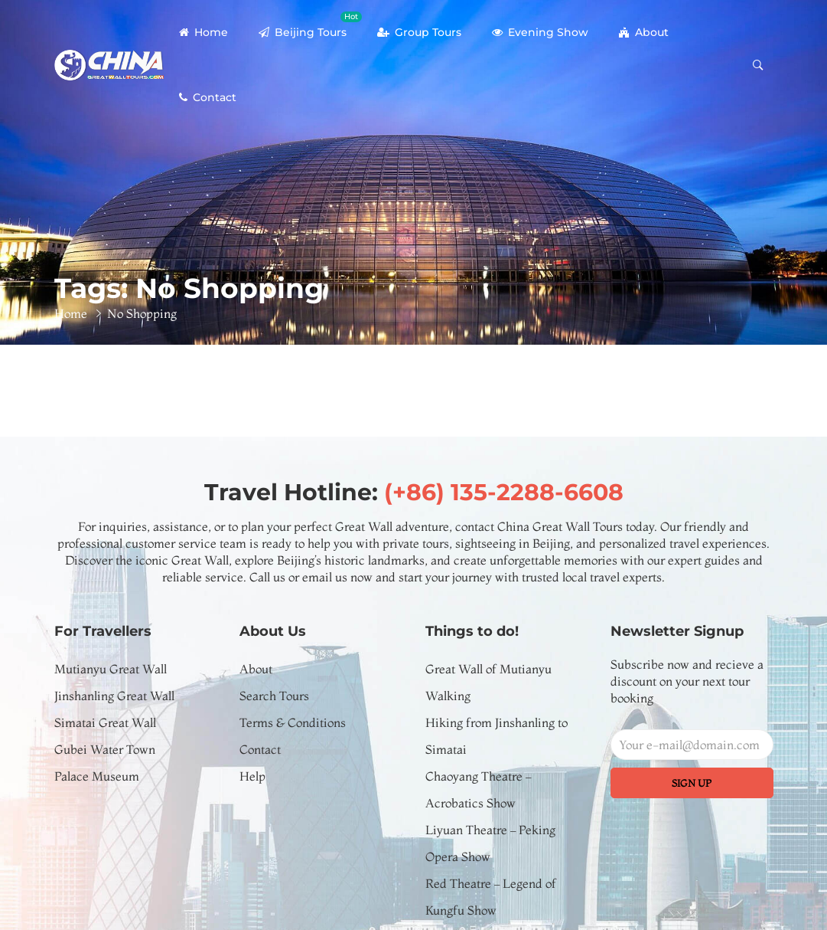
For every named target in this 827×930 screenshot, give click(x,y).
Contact (207, 97)
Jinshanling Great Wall (114, 695)
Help (252, 776)
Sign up (691, 783)
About (644, 32)
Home (203, 32)
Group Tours (419, 32)
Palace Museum (96, 776)
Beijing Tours (310, 25)
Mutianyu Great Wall (110, 668)
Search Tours (274, 695)
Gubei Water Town (104, 749)
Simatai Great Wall (105, 722)
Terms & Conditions (292, 722)
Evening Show (540, 32)
